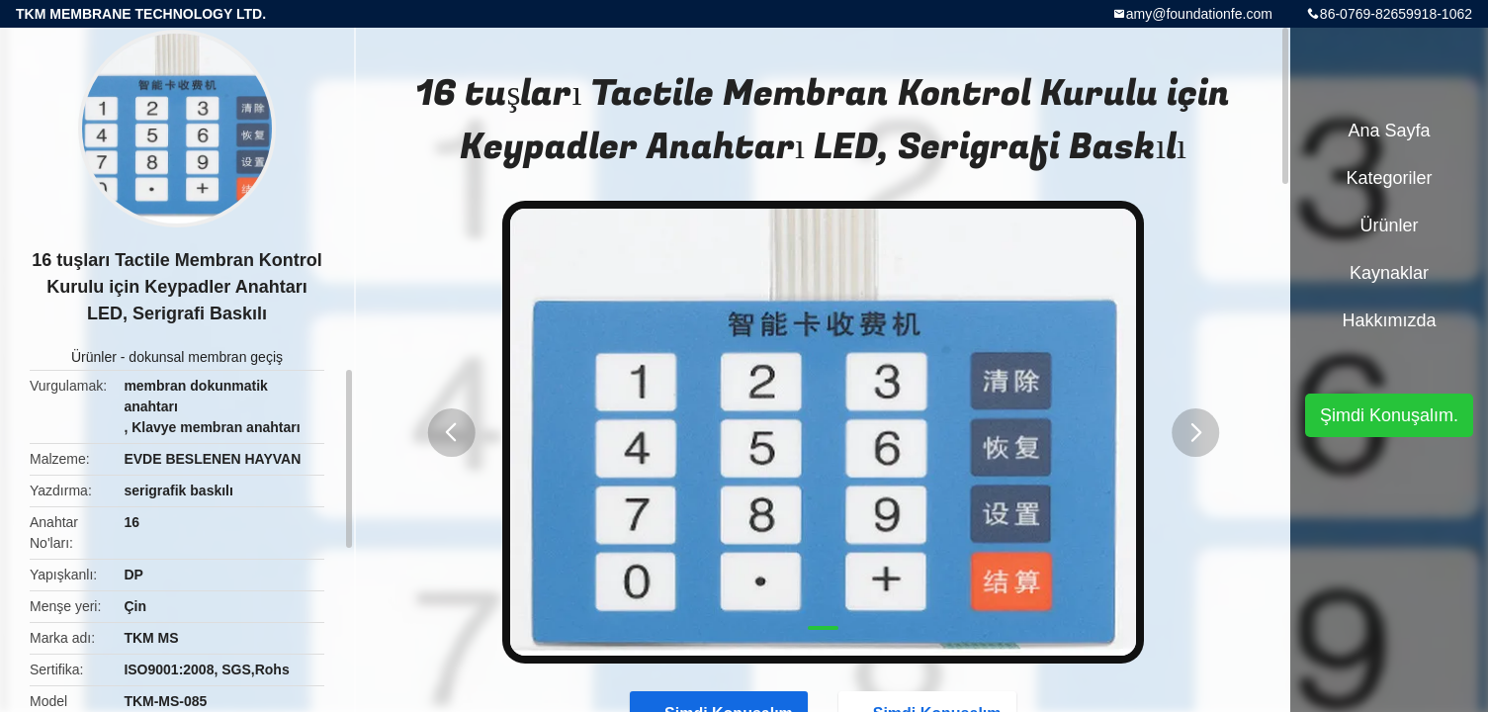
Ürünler (94, 357)
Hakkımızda (1389, 320)
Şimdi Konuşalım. (1389, 415)
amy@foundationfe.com (1199, 14)
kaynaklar (1389, 273)
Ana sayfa (1389, 130)
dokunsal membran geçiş (206, 357)
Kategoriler (1389, 178)
